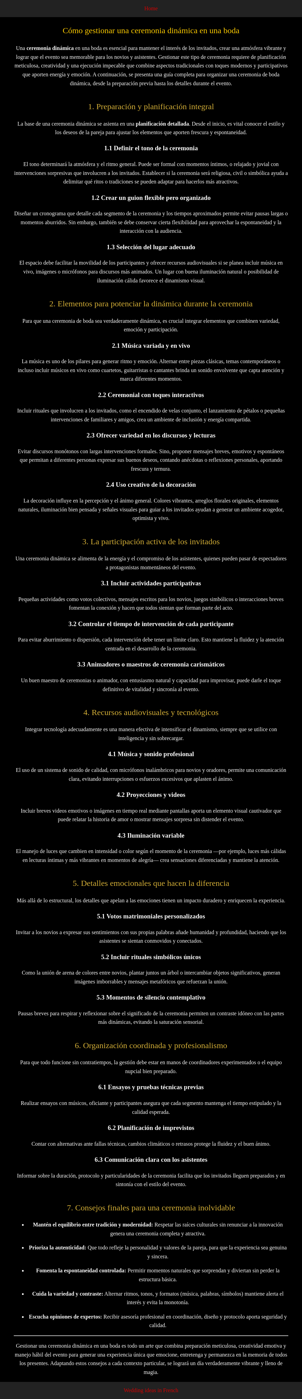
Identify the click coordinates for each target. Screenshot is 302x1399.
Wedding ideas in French (151, 1390)
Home (151, 8)
